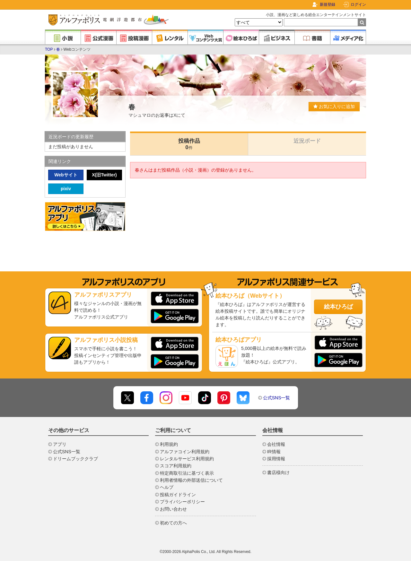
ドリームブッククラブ (75, 458)
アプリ (59, 444)
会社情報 (276, 444)
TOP (49, 49)
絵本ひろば (338, 306)
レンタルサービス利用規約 (187, 458)
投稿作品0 (189, 144)
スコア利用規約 (175, 465)
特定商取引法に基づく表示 (187, 473)
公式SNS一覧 (276, 397)
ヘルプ (166, 487)
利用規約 (169, 444)
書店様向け (278, 472)
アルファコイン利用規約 (184, 451)
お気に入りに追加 (334, 106)
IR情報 (274, 451)
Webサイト (65, 174)
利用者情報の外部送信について (191, 480)
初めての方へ (173, 522)
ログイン (358, 4)
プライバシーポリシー (182, 501)
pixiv (66, 188)
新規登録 (327, 4)
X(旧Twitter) (104, 174)
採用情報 (276, 458)
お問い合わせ (173, 509)
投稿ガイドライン (178, 494)
